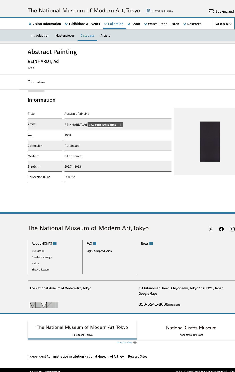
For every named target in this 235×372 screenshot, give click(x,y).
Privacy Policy (53, 368)
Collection (115, 23)
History (35, 263)
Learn (135, 23)
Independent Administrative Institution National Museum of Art (73, 352)
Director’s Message (42, 257)
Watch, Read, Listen (163, 23)
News (144, 243)
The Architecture (40, 269)
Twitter (211, 228)
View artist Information (104, 124)
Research (194, 23)
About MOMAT (42, 243)
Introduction (40, 35)
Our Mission (38, 250)
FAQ (89, 243)
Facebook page (221, 228)
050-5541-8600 (153, 304)
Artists (105, 35)
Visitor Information (46, 23)
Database (87, 35)
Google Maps (148, 293)
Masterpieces (64, 35)
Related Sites (137, 352)
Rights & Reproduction (99, 250)
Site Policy (36, 368)
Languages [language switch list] (222, 23)
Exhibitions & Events (84, 23)
